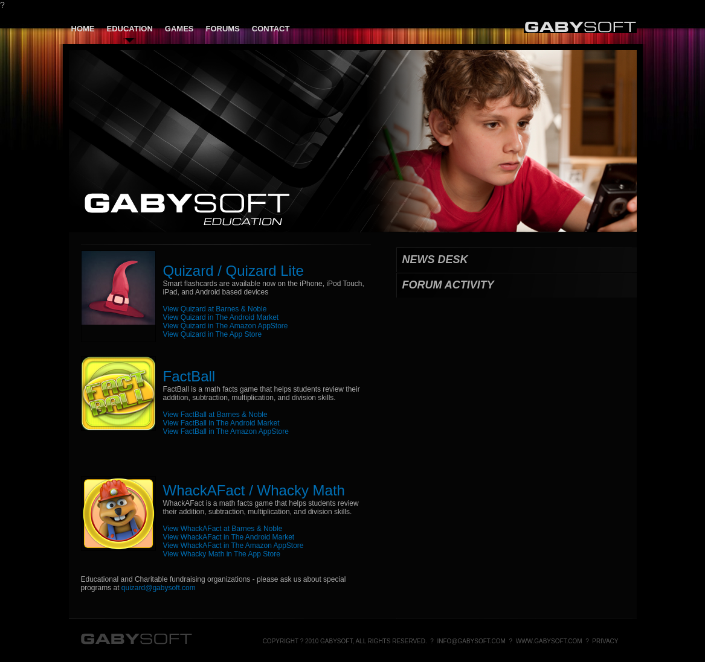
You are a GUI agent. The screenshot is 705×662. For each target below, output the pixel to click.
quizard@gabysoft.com (158, 588)
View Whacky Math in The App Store (221, 554)
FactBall (189, 376)
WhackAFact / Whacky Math (254, 490)
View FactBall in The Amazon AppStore (226, 431)
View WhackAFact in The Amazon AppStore (233, 545)
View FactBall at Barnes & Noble (215, 414)
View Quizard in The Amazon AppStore (225, 326)
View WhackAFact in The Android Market (229, 537)
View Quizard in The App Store (212, 334)
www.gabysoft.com (549, 641)
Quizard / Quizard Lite (233, 271)
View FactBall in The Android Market (221, 423)
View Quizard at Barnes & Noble (215, 309)
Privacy (605, 641)
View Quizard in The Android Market (221, 317)
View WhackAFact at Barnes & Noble (223, 528)
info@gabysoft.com (471, 641)
